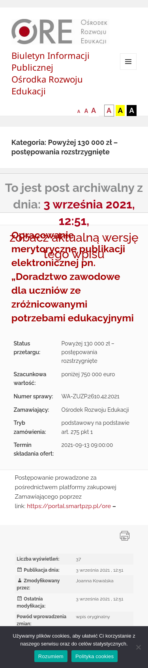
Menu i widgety (128, 69)
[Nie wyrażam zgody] (138, 647)
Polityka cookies (94, 656)
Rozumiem (51, 656)
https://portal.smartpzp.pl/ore (69, 506)
